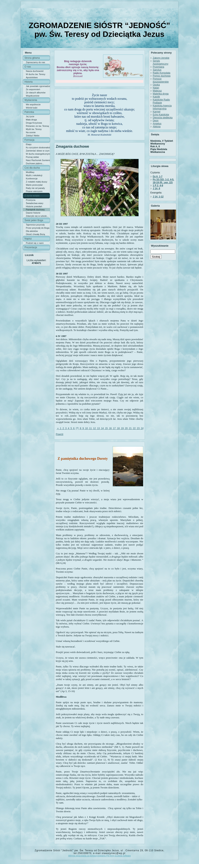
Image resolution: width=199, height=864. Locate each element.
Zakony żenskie (161, 58)
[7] (77, 428)
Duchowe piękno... (35, 163)
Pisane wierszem (34, 191)
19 (122, 428)
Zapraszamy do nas (35, 62)
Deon (156, 120)
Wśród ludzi (31, 107)
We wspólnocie (33, 104)
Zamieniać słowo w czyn (38, 150)
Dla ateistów (32, 231)
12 (95, 428)
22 (134, 428)
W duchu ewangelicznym (38, 154)
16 (110, 428)
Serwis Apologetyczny (160, 62)
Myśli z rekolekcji (34, 175)
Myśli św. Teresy (34, 129)
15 (106, 428)
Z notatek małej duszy (36, 182)
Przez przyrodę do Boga (37, 228)
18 (118, 428)
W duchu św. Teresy (35, 74)
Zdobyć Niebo (32, 135)
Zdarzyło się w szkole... (37, 216)
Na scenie (31, 132)
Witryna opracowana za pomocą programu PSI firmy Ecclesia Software (99, 856)
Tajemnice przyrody (35, 225)
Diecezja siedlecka (163, 117)
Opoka (156, 84)
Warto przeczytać (34, 185)
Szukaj (156, 256)
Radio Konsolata (161, 72)
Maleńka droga (161, 93)
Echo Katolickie (161, 114)
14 (102, 428)
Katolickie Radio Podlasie (161, 101)
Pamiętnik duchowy (35, 209)
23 (138, 428)
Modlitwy (30, 172)
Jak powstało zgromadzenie (38, 86)
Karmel (156, 111)
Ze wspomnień (33, 89)
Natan (156, 87)
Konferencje (32, 178)
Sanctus (157, 69)
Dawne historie (33, 213)
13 (98, 428)
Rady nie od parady (35, 188)
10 (87, 428)
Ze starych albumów (35, 92)
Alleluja (157, 126)
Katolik (156, 96)
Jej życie (30, 116)
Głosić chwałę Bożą (35, 234)
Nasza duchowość (35, 71)
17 (114, 428)
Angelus (157, 123)
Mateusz (157, 90)
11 (91, 428)
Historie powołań (34, 206)
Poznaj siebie (32, 157)
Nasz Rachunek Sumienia (38, 160)
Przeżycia (30, 200)
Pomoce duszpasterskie (161, 80)
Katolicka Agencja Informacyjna (162, 107)
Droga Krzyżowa (34, 123)
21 (130, 428)
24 (142, 428)
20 (126, 428)
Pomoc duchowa (162, 75)
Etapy (28, 144)
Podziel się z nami (35, 243)
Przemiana (158, 66)
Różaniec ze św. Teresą (37, 126)
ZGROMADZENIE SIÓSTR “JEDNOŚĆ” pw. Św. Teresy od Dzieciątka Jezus (99, 29)
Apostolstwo (32, 77)
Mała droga (31, 119)
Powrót (59, 434)
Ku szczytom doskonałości (38, 147)
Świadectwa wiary (34, 203)
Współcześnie (32, 96)
